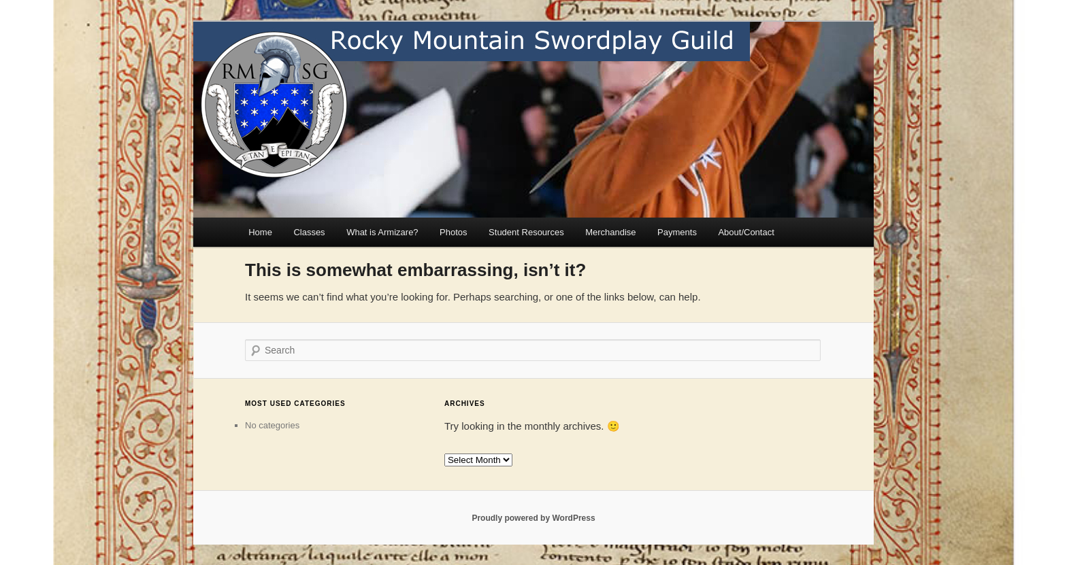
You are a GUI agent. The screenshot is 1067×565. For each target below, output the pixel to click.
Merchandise (610, 232)
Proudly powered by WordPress (533, 518)
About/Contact (746, 232)
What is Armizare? (382, 232)
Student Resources (526, 232)
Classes (309, 232)
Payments (677, 232)
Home (260, 232)
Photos (453, 232)
